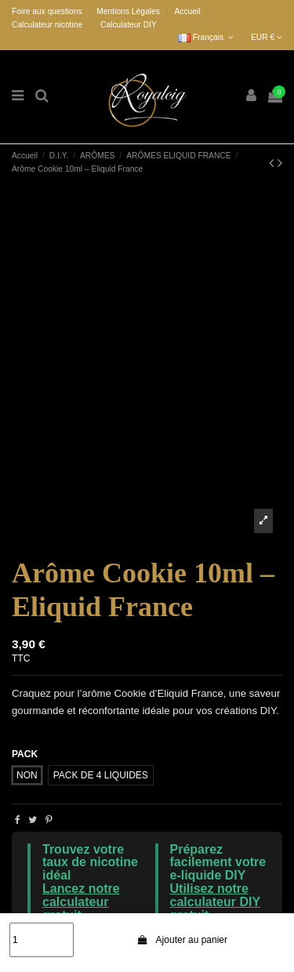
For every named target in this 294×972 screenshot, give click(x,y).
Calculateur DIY (128, 24)
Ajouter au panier (182, 939)
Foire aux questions (48, 11)
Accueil (188, 11)
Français (207, 37)
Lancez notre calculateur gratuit (81, 902)
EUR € (266, 37)
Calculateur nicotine (47, 24)
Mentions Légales (129, 11)
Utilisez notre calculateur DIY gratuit (215, 902)
